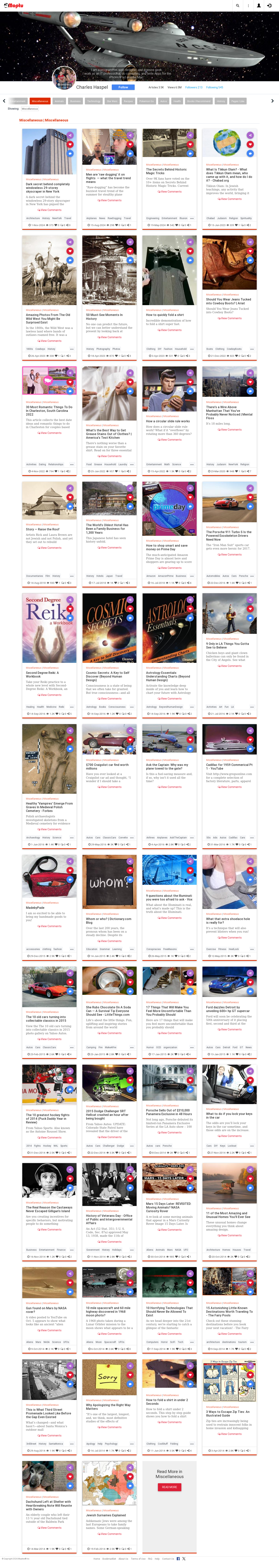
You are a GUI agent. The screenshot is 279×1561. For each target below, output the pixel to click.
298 (110, 225)
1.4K (49, 844)
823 (230, 356)
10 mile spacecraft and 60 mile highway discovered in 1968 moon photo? (108, 1311)
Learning (117, 949)
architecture (213, 1342)
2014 (29, 1145)
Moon (99, 1342)
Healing (30, 706)
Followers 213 (193, 87)
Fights (37, 1145)
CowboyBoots (234, 348)
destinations (229, 1342)
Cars (234, 575)
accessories (33, 949)
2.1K (230, 713)
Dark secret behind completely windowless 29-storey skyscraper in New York (48, 187)
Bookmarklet (109, 1558)
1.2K (50, 713)
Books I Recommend (198, 101)
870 (110, 356)
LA (232, 706)
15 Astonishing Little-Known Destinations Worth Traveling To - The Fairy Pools (229, 1311)
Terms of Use (138, 1558)
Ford (235, 1047)
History (221, 101)
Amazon (151, 575)
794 (50, 471)
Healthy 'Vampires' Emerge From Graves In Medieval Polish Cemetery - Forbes (49, 807)
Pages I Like (238, 101)
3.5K (170, 1450)
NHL (56, 1145)
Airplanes (91, 218)
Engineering (152, 218)
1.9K (170, 713)
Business (75, 101)
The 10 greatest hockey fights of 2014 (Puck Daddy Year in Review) (48, 1118)
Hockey (47, 1145)
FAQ (150, 1558)
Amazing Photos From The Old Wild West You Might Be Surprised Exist (48, 318)
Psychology (111, 1443)
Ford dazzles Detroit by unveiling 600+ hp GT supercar (228, 1009)
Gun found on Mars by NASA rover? (46, 1310)
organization (170, 1047)
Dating (42, 464)
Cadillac (233, 837)
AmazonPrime (165, 575)
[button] (238, 6)
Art (220, 706)
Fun (227, 706)
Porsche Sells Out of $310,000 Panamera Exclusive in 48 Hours (169, 1112)
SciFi (172, 1342)
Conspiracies (153, 949)
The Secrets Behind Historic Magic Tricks (166, 171)
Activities (31, 464)
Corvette (123, 837)
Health (177, 101)
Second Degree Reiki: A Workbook (42, 674)
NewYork (57, 218)
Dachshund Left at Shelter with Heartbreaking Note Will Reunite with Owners (49, 1505)
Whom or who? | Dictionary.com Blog (108, 920)
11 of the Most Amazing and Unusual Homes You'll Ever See (228, 1215)
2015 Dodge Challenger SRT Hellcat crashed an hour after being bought (107, 1114)
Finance (61, 1249)
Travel (67, 218)
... (192, 218)
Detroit (226, 1047)
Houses (237, 1249)
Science (176, 464)
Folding (174, 1443)
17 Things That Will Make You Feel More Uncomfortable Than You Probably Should (168, 1010)
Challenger (109, 1145)
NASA (178, 1249)
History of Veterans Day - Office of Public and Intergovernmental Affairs (109, 1219)
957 (110, 471)
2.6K (50, 1054)
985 (170, 1256)
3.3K (110, 1152)
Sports (63, 1145)
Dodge (120, 1145)
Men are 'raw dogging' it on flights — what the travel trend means (108, 178)
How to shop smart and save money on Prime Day (167, 547)
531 (169, 356)
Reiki (61, 706)
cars (157, 1145)
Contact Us (168, 1558)
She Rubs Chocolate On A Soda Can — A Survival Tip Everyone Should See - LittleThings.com (108, 1010)
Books (102, 706)
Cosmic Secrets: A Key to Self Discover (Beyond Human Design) (108, 676)
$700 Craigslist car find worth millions (107, 766)
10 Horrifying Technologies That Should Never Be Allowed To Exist (169, 1311)
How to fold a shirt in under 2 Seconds (167, 1402)
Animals (59, 101)
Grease (98, 464)
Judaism (222, 218)
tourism (242, 1342)
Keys (222, 1145)
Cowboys (40, 348)
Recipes (128, 101)
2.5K (50, 1152)
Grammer (105, 949)
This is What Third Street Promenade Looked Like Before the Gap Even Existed (48, 1413)
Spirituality (246, 218)
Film (48, 575)
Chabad (211, 218)
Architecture (33, 218)
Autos (163, 101)
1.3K (170, 471)
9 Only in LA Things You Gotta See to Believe (227, 645)
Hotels (99, 575)
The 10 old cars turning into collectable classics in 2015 (46, 1018)
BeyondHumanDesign (171, 706)
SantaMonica (56, 1443)
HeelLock (234, 949)
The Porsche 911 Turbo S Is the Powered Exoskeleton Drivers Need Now (228, 535)
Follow (123, 87)
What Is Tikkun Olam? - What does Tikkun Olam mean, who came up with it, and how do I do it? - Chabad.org (229, 174)
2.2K (230, 1152)
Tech (180, 1342)
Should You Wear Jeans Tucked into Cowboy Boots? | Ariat (228, 301)
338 (50, 356)
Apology (90, 1443)
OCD (158, 1047)
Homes (226, 1249)
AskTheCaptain (178, 837)
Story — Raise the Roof (42, 529)
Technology (93, 101)
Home (97, 1558)
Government (93, 1249)
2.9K (50, 956)
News (102, 218)
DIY (159, 348)
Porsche (243, 575)
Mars (170, 1249)
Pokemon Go (147, 101)
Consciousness (117, 706)
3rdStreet (31, 1443)
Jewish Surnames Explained (106, 1515)
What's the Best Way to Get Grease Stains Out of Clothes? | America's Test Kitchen (109, 434)
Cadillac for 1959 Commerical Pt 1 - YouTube (229, 766)
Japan (109, 575)
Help (100, 1443)
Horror (164, 1342)
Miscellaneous (40, 101)
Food (89, 464)
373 (49, 225)
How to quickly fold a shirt (165, 315)
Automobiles (213, 575)
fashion (58, 949)
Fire (100, 1047)
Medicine (51, 706)
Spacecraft (110, 1342)
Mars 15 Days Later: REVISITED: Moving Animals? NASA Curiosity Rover (168, 1207)
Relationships (55, 464)
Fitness (222, 949)
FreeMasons (170, 949)
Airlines (150, 837)
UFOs (66, 1342)
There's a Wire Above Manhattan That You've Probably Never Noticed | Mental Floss (229, 412)
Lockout (232, 1145)
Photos (116, 348)
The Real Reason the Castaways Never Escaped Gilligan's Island (49, 1209)
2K (170, 1054)
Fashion (168, 348)
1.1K (170, 583)
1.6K (230, 583)
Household (181, 348)
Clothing (150, 348)
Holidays (116, 1249)
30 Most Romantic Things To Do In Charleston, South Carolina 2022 (49, 410)
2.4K (110, 956)
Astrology (91, 706)
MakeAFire (110, 1047)
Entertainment (17, 101)
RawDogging (114, 218)
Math (167, 464)
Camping (91, 1047)
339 (230, 225)
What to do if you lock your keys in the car (229, 1115)
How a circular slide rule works (168, 421)
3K (110, 844)
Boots (210, 348)
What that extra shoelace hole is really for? (228, 920)
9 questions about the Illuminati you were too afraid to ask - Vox (169, 897)
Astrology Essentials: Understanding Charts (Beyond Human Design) (168, 676)
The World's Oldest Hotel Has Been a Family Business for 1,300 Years (107, 528)
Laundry (123, 464)
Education (91, 949)
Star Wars (112, 101)
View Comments (49, 210)
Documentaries (34, 575)
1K (110, 583)
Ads (215, 837)
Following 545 (214, 87)
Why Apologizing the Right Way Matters (108, 1407)
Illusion (183, 218)
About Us (123, 1558)
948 (230, 471)
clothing (46, 949)
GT (241, 1047)
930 (50, 583)
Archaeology (33, 837)
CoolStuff (163, 1443)
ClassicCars (109, 837)
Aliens (149, 1249)
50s (209, 837)
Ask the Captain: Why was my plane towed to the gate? (167, 766)
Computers (152, 1342)
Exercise (211, 949)
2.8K (169, 844)
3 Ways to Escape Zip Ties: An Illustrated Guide (228, 1413)
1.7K (230, 844)
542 (170, 225)
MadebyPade (35, 908)
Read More (169, 1487)
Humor (150, 1047)
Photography (103, 348)
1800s (29, 348)
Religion (233, 218)
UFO (186, 1249)
